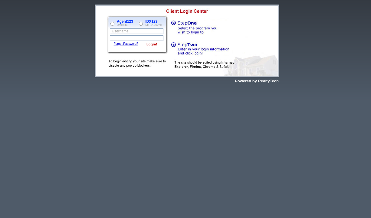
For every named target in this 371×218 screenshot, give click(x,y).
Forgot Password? (126, 43)
